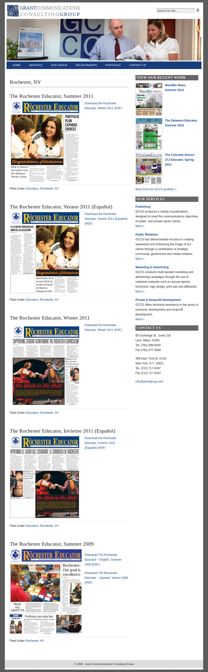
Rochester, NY (49, 188)
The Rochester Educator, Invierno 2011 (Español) (62, 431)
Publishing (142, 206)
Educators (31, 188)
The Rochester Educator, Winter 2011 (50, 318)
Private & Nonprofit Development (158, 300)
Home (17, 65)
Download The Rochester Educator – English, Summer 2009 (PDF (103, 559)
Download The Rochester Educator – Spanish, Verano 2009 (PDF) (106, 577)
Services (35, 65)
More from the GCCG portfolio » (156, 189)
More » (139, 226)
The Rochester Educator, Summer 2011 (51, 96)
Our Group (59, 65)
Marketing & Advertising (152, 267)
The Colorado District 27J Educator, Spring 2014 (179, 159)
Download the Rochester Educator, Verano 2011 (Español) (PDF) (106, 218)
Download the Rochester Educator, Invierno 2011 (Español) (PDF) (100, 443)
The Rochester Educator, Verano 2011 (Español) (61, 207)
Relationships (86, 65)
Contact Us (137, 65)
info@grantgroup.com (149, 381)
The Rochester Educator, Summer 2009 (52, 544)
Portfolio (113, 65)
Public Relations (146, 234)
